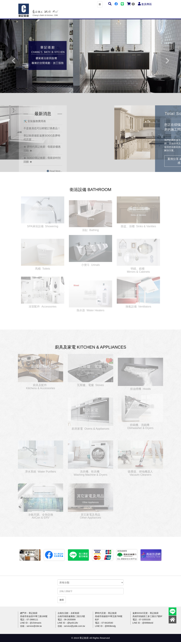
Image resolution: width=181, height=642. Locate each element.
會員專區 (146, 4)
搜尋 (61, 600)
